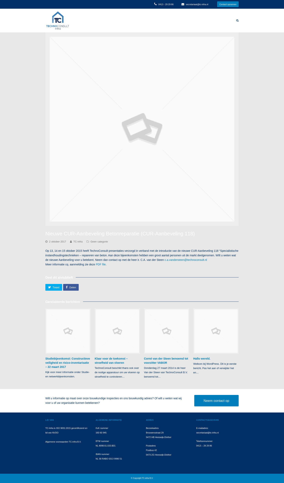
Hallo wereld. (201, 358)
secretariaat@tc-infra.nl (197, 4)
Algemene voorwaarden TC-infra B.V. (63, 442)
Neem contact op (216, 401)
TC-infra (78, 241)
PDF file (101, 264)
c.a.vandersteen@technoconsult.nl (186, 259)
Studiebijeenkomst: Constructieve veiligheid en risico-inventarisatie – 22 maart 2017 (67, 362)
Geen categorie (99, 241)
